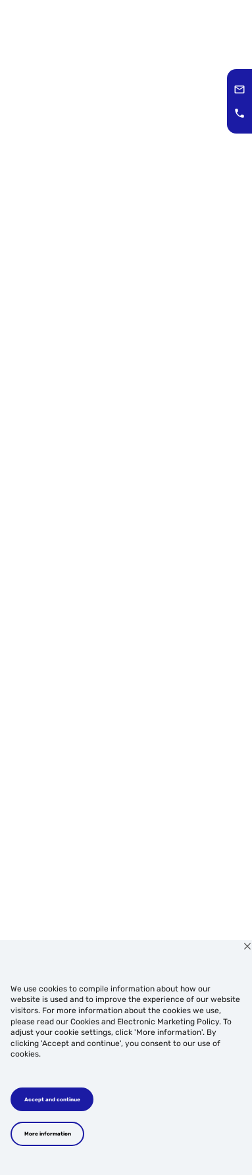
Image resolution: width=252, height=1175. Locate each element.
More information (47, 1133)
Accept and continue (52, 1099)
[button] (239, 89)
